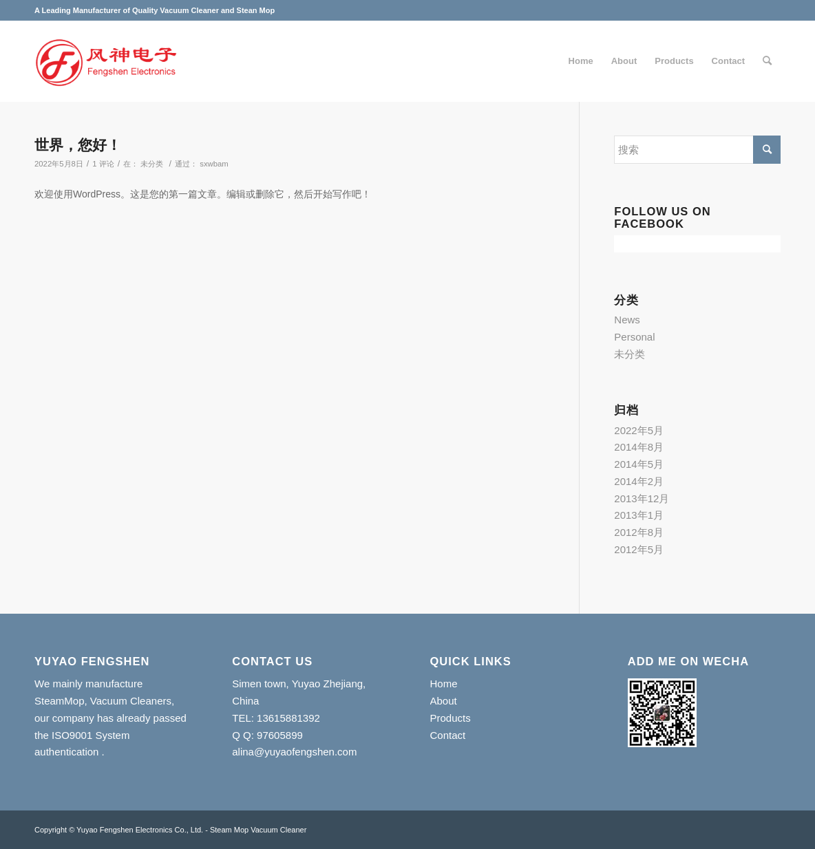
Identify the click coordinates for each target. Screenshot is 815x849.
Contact (448, 735)
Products (450, 718)
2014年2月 (639, 481)
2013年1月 (639, 515)
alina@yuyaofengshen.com (294, 751)
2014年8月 (639, 447)
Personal (634, 337)
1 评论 (103, 164)
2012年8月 (639, 532)
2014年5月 (639, 464)
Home (444, 683)
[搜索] (767, 61)
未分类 (151, 164)
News (627, 319)
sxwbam (214, 164)
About (443, 701)
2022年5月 (639, 430)
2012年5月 (639, 549)
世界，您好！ (77, 145)
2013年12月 (641, 498)
